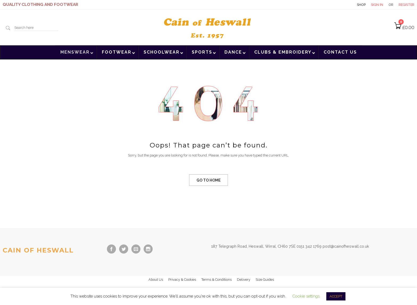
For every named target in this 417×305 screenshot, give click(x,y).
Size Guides (265, 280)
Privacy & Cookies (182, 280)
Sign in (377, 5)
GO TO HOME (209, 180)
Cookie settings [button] (306, 296)
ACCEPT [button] (336, 296)
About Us (155, 280)
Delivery (243, 280)
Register (406, 5)
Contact (342, 5)
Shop (361, 5)
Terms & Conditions (216, 280)
